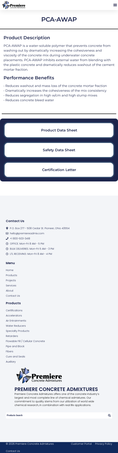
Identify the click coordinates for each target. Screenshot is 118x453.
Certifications (14, 310)
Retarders (12, 336)
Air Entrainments (16, 320)
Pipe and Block (15, 346)
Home (9, 270)
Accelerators (14, 315)
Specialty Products (17, 331)
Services (11, 285)
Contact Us (13, 296)
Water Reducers (16, 326)
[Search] (109, 415)
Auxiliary (11, 361)
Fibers (9, 351)
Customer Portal (81, 444)
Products (11, 275)
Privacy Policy (103, 444)
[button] (115, 5)
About (9, 290)
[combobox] (56, 415)
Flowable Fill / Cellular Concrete (25, 341)
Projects (11, 280)
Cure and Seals (15, 356)
